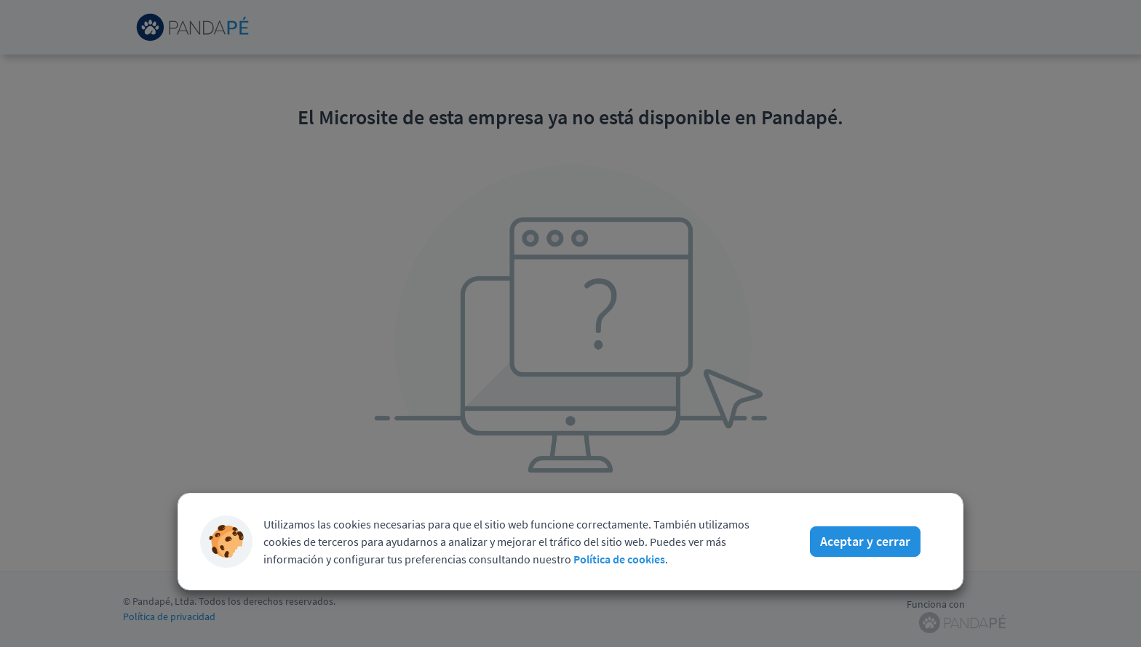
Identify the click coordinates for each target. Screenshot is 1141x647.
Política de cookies (619, 559)
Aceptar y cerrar (865, 541)
